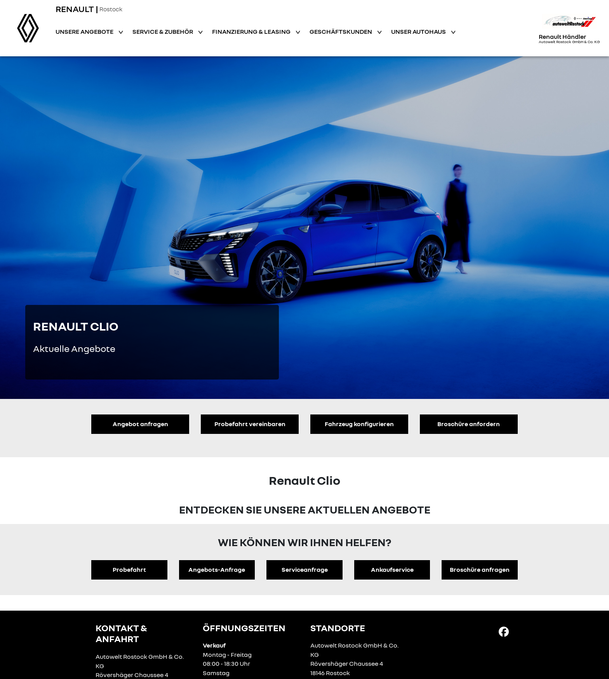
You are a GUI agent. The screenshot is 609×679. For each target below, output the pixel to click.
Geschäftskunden (341, 31)
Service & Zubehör (163, 31)
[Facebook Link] (503, 631)
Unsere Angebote (85, 31)
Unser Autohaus (419, 31)
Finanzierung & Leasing (252, 31)
